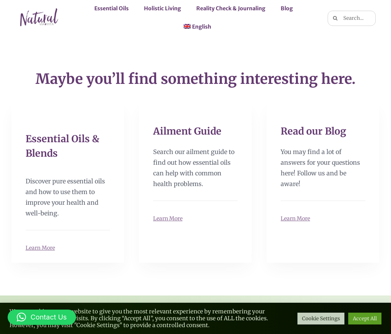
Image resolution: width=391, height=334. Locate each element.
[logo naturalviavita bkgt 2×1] (39, 8)
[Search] (335, 18)
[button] (42, 317)
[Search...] (352, 18)
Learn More (40, 247)
